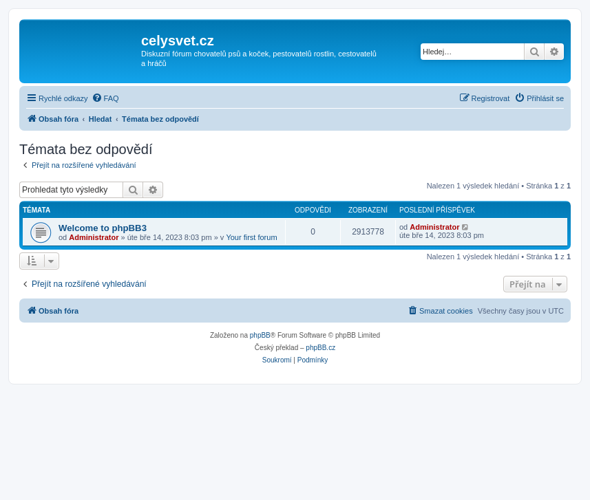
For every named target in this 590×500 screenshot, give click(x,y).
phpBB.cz (320, 347)
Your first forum (251, 237)
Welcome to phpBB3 (103, 228)
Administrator (93, 237)
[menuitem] (105, 98)
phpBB (260, 335)
